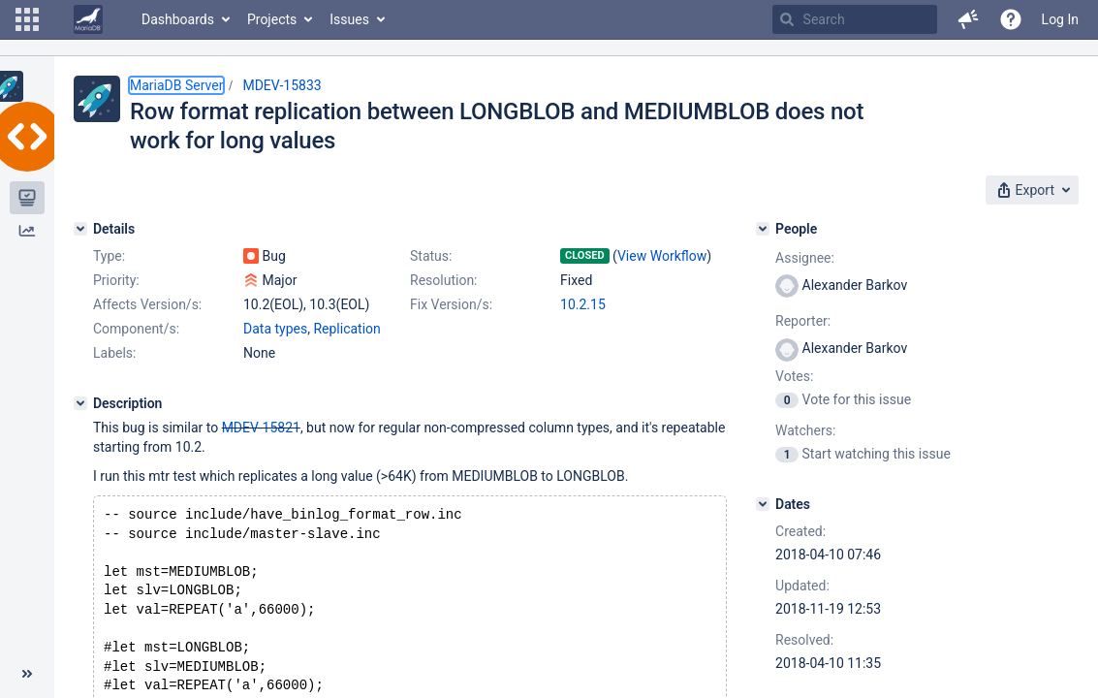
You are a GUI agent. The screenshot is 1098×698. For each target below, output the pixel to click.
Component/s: (136, 328)
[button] (27, 19)
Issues (349, 19)
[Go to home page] (88, 19)
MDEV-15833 (281, 85)
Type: (109, 256)
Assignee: (804, 258)
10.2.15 (583, 304)
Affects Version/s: (147, 304)
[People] (762, 229)
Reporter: (803, 321)
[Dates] (762, 504)
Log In (1060, 19)
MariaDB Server (176, 85)
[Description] (80, 403)
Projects (272, 19)
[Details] (80, 229)
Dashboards (177, 19)
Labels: (114, 353)
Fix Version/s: (451, 304)
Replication (346, 328)
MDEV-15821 (261, 427)
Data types (275, 328)
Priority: (116, 280)
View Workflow (661, 256)
